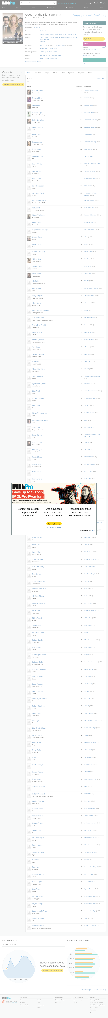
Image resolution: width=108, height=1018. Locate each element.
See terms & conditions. (54, 527)
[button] (54, 523)
